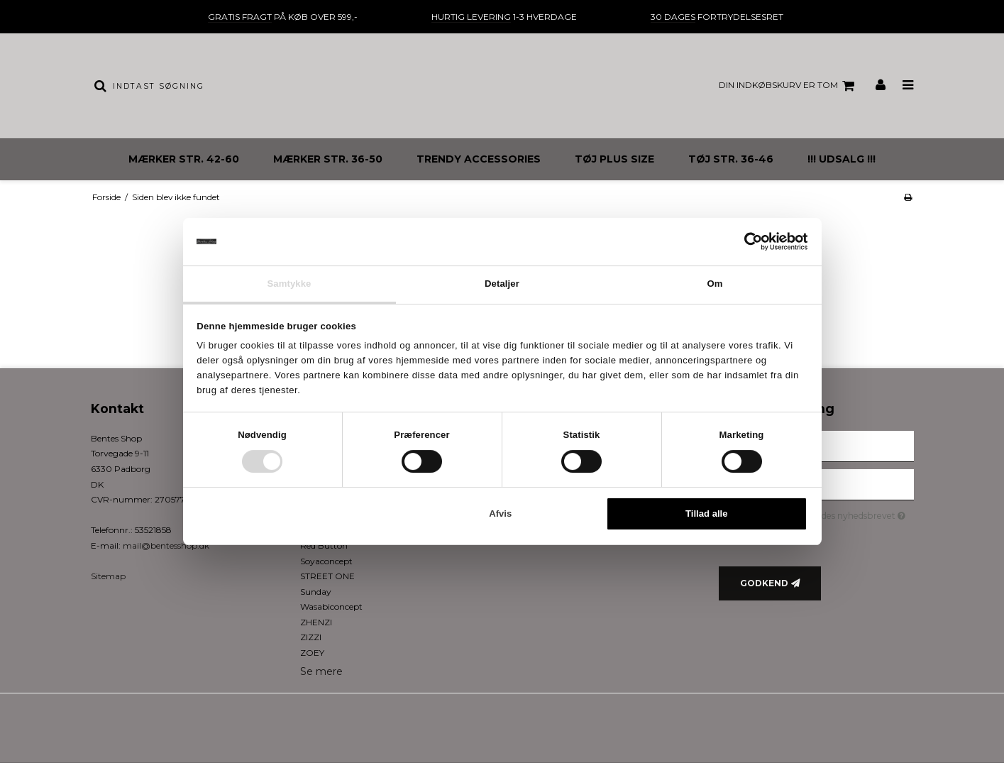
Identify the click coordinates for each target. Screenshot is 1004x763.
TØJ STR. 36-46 (730, 159)
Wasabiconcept (331, 606)
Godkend (764, 583)
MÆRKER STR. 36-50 (327, 159)
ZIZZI (310, 637)
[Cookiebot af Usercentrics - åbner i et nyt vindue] (745, 241)
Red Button (324, 545)
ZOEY (312, 652)
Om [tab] (714, 283)
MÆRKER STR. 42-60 (183, 159)
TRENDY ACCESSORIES (479, 159)
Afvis (500, 514)
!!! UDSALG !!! (841, 159)
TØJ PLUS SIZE (614, 159)
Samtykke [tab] (289, 283)
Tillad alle (706, 514)
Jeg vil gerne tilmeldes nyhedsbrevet (827, 513)
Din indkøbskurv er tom (789, 85)
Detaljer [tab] (502, 283)
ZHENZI (316, 622)
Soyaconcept (326, 561)
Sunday (315, 591)
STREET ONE (327, 576)
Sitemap (108, 576)
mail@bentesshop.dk (166, 545)
